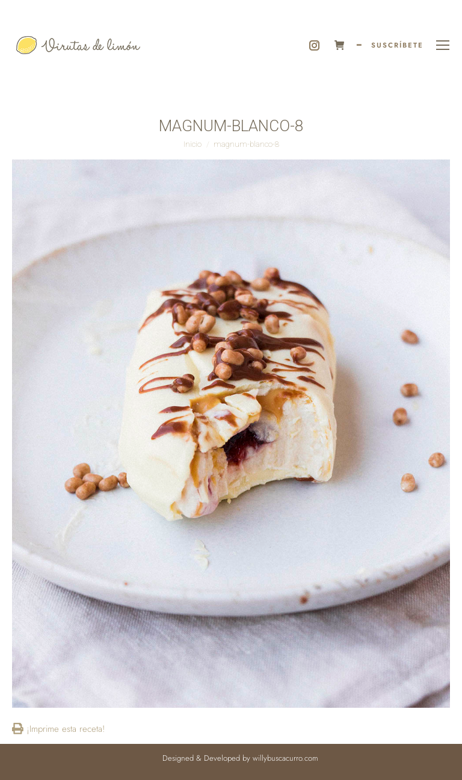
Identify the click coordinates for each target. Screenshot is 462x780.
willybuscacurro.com (285, 758)
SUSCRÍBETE (397, 45)
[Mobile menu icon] (443, 45)
